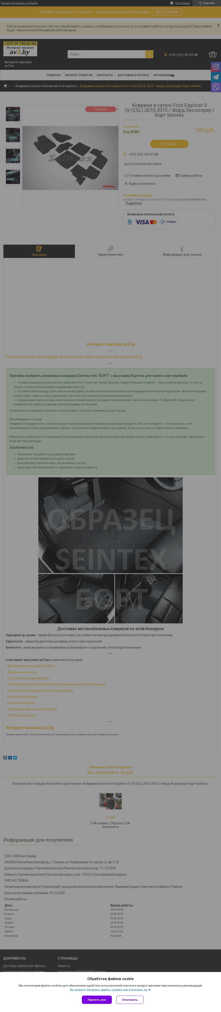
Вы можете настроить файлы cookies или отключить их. (109, 990)
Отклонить (130, 999)
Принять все (97, 999)
